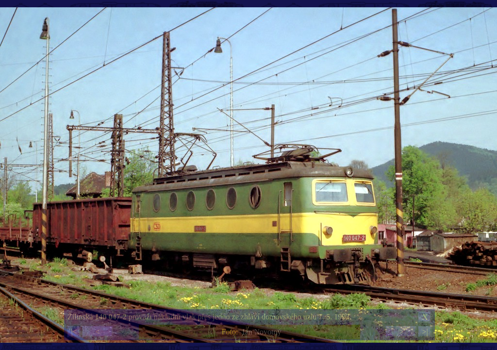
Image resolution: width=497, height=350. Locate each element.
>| (425, 332)
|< (74, 332)
